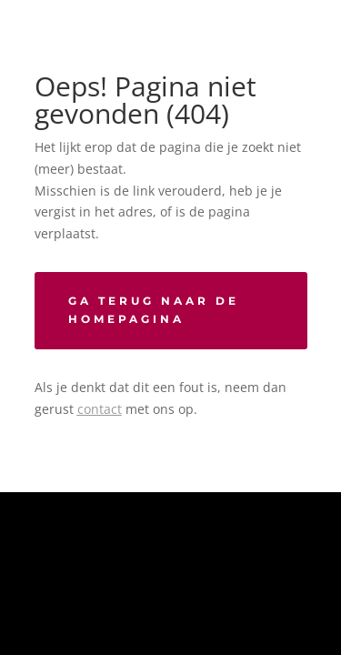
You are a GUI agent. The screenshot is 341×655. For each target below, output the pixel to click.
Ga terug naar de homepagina (153, 310)
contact (99, 409)
